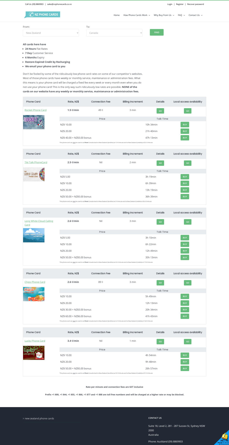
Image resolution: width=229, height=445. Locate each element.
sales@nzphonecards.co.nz (59, 4)
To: (88, 26)
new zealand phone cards (39, 418)
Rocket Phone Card (36, 110)
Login (169, 4)
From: (26, 26)
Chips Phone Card (35, 282)
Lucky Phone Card (35, 340)
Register (179, 4)
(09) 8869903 (37, 4)
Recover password (195, 4)
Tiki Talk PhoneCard (36, 162)
